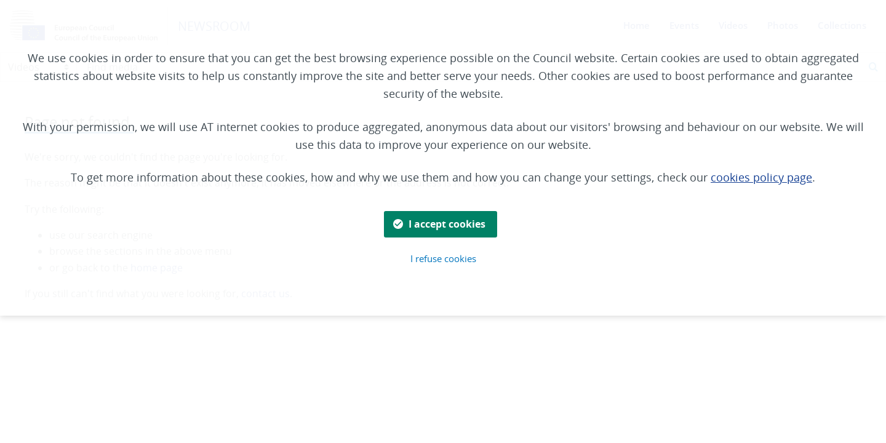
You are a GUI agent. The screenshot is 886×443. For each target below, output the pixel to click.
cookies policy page (761, 177)
